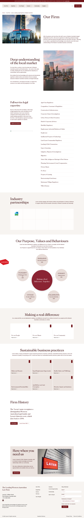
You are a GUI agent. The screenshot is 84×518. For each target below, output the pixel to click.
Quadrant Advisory (41, 516)
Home (3, 12)
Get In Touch (52, 494)
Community (51, 491)
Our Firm (38, 486)
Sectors (37, 491)
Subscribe (65, 506)
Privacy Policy (69, 516)
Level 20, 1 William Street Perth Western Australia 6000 (9, 495)
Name (63, 489)
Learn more (67, 1)
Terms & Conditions (77, 516)
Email (63, 494)
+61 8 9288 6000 (6, 498)
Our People (38, 496)
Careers (50, 486)
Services (37, 493)
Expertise (38, 489)
